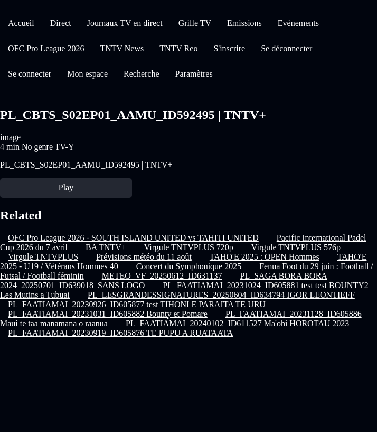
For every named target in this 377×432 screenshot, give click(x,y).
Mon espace (87, 73)
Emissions (244, 23)
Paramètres (194, 73)
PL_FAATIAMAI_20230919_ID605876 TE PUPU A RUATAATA (120, 332)
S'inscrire (229, 48)
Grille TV (194, 23)
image (10, 137)
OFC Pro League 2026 (46, 48)
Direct (60, 23)
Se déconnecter (286, 48)
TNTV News (122, 48)
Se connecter (29, 73)
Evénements (298, 23)
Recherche (141, 73)
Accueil (21, 23)
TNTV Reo (178, 48)
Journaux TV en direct (125, 23)
